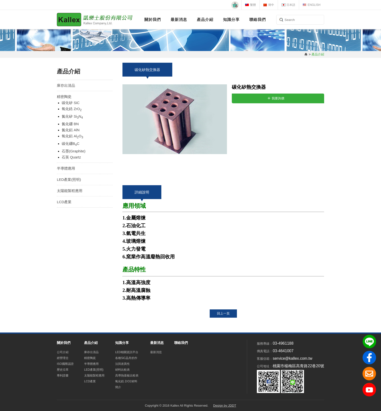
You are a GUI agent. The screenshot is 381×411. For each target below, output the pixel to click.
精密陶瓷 (64, 97)
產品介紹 (205, 19)
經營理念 (63, 358)
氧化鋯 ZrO (72, 109)
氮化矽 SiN (72, 116)
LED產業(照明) (69, 179)
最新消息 (179, 19)
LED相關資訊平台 (126, 352)
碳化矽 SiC (70, 103)
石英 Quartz (71, 157)
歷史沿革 (63, 369)
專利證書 (63, 375)
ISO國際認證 (65, 364)
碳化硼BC (70, 144)
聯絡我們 (257, 19)
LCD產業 (64, 202)
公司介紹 (63, 352)
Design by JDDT (224, 405)
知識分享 (231, 19)
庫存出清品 (66, 85)
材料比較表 (122, 369)
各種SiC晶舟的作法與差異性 (126, 361)
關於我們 (152, 19)
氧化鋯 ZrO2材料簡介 (126, 384)
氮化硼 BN (70, 124)
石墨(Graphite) (74, 151)
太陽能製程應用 (69, 191)
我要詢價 (278, 98)
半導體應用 (66, 168)
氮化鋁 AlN (70, 130)
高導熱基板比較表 (127, 375)
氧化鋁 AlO (72, 136)
